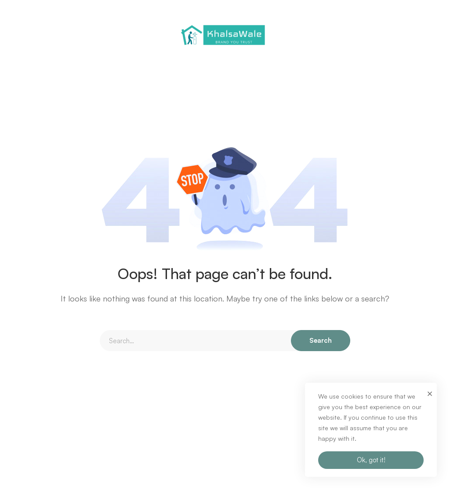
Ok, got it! (371, 460)
